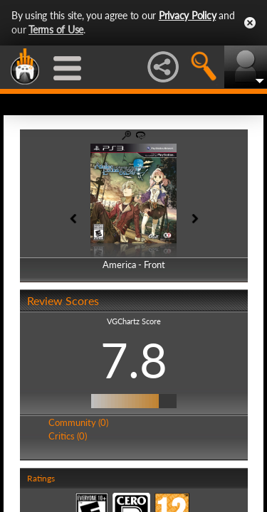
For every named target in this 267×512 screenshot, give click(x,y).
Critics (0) (67, 436)
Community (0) (78, 422)
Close (250, 22)
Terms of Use (55, 29)
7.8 (133, 359)
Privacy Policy (187, 15)
